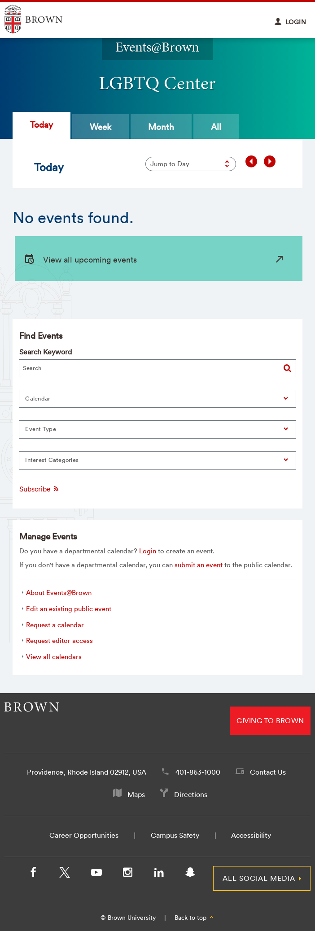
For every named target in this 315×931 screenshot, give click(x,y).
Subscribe (39, 488)
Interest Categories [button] (52, 460)
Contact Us (268, 771)
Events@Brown (157, 46)
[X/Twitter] (64, 874)
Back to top (194, 918)
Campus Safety (175, 835)
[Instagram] (127, 874)
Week (100, 126)
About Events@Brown (59, 592)
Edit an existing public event (68, 608)
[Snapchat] (190, 874)
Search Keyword (45, 351)
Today (41, 124)
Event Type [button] (40, 429)
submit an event (199, 564)
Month (161, 126)
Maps (136, 794)
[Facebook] (33, 874)
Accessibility (251, 835)
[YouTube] (96, 874)
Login (147, 551)
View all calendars (54, 656)
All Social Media (259, 878)
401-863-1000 (197, 771)
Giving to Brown (270, 720)
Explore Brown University (43, 19)
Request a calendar (55, 625)
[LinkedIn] (158, 874)
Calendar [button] (37, 398)
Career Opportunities (83, 835)
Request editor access (59, 640)
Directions (190, 794)
